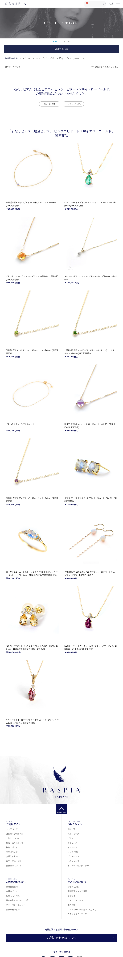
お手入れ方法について (15, 856)
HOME (55, 41)
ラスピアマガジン (75, 900)
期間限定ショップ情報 (77, 891)
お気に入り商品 (13, 896)
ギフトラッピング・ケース (79, 866)
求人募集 (71, 905)
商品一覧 (71, 829)
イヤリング (72, 843)
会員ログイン (12, 891)
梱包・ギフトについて (15, 847)
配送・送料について (14, 843)
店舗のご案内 (73, 887)
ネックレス (72, 847)
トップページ (12, 829)
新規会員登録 (12, 887)
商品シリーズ (73, 834)
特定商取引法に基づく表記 (17, 900)
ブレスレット (73, 856)
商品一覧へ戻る (49, 104)
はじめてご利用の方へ (15, 834)
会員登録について (13, 866)
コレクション (65, 41)
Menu (118, 2)
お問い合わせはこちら (61, 937)
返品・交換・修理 (13, 861)
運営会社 (71, 896)
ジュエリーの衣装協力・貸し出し (82, 909)
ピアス (70, 838)
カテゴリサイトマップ (77, 914)
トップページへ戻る (73, 104)
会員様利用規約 (13, 909)
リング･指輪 (73, 852)
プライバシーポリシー (15, 905)
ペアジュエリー (74, 861)
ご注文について (13, 838)
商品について (12, 852)
